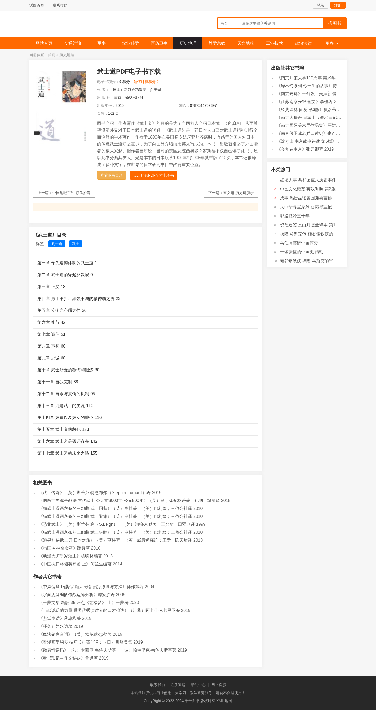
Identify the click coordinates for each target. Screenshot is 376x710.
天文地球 (245, 43)
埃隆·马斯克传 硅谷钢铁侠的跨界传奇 (315, 234)
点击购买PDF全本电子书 (153, 175)
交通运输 (72, 43)
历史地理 (188, 43)
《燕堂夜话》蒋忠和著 (60, 618)
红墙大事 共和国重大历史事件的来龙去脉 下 (321, 180)
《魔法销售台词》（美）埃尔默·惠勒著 (75, 634)
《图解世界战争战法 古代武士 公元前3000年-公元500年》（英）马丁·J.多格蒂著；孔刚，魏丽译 (129, 500)
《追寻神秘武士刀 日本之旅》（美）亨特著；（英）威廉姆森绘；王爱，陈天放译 (115, 540)
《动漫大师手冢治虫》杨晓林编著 (70, 556)
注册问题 (178, 685)
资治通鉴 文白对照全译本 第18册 (311, 225)
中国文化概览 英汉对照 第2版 (308, 189)
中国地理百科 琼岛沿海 (71, 193)
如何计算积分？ (146, 82)
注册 (338, 5)
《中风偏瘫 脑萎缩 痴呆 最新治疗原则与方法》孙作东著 (91, 586)
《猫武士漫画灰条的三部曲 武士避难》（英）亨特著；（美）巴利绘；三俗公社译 (115, 516)
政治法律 (303, 43)
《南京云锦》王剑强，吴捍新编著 (308, 93)
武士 (75, 244)
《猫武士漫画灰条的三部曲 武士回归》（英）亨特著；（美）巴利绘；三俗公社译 (115, 508)
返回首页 (36, 5)
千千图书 (69, 25)
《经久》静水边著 (55, 626)
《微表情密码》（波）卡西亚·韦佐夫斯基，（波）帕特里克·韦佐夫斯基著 (107, 650)
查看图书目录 (111, 175)
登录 (320, 5)
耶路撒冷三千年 (295, 216)
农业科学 (130, 43)
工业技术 (274, 43)
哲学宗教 (216, 43)
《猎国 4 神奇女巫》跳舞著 (64, 548)
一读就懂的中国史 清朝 (301, 252)
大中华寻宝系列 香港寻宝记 (306, 207)
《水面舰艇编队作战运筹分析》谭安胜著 (77, 594)
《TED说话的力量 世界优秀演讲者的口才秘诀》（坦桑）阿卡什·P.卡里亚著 (109, 610)
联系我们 (157, 685)
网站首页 (43, 43)
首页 (51, 55)
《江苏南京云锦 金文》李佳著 (305, 101)
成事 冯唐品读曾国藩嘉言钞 (306, 198)
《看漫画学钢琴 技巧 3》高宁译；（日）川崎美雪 (85, 642)
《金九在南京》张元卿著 (300, 149)
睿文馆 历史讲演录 (238, 193)
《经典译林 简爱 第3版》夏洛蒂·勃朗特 (313, 109)
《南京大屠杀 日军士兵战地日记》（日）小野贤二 (324, 117)
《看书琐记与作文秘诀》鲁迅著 (68, 658)
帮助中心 (198, 685)
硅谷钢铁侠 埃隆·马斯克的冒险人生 (313, 261)
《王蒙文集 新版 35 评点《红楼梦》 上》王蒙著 (84, 602)
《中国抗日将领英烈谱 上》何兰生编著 (75, 564)
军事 (101, 43)
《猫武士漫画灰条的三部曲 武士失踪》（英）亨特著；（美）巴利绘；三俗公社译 (115, 532)
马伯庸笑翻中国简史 (299, 243)
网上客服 (218, 685)
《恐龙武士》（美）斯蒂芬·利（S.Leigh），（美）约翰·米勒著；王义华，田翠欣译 (117, 524)
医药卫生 (159, 43)
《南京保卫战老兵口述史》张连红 (308, 133)
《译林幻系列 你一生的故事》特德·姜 (312, 86)
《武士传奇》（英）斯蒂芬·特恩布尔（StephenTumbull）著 (95, 492)
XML (220, 701)
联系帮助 (60, 5)
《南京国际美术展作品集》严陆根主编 (313, 125)
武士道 (56, 244)
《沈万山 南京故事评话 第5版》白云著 (313, 141)
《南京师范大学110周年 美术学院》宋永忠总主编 (323, 78)
